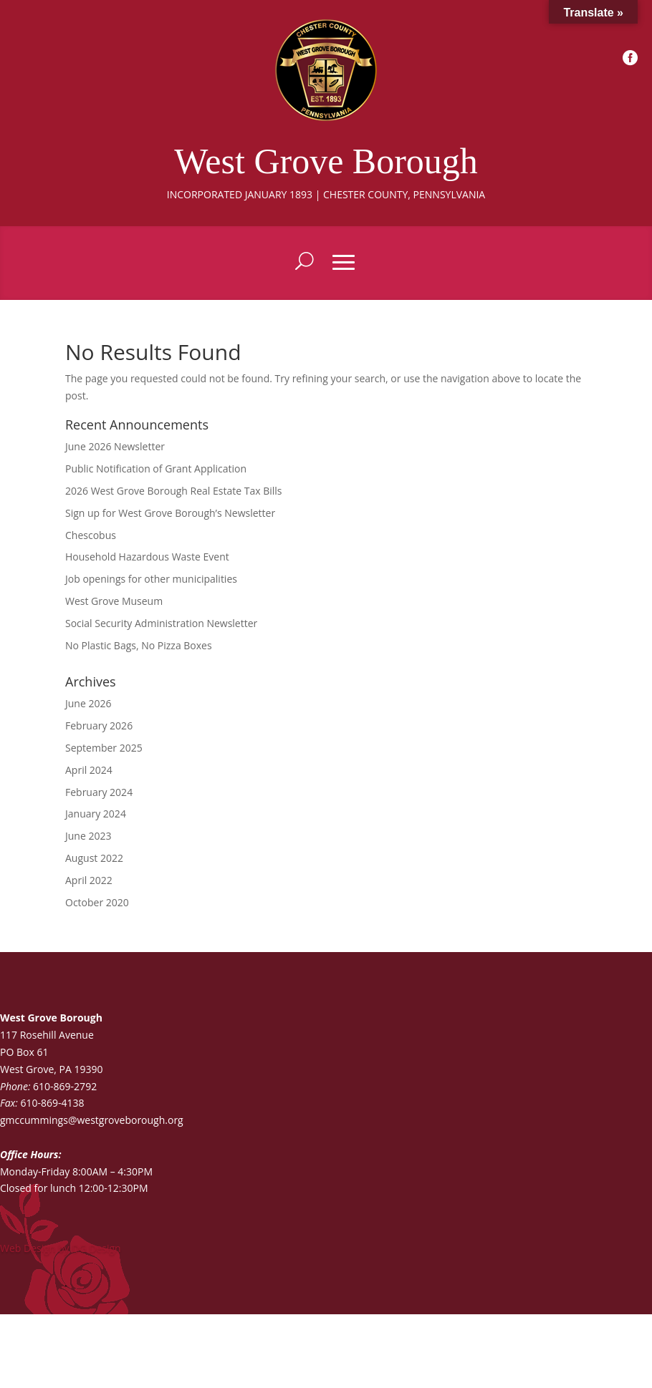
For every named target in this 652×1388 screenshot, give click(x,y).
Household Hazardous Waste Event (147, 556)
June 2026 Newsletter (115, 446)
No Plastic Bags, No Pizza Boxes (138, 645)
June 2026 (88, 703)
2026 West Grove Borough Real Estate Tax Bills (173, 491)
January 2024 (95, 813)
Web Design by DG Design (60, 1248)
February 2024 (99, 792)
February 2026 (99, 725)
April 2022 (88, 880)
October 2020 (97, 902)
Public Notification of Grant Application (155, 468)
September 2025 (104, 747)
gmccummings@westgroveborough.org (91, 1120)
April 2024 (88, 770)
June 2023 (88, 836)
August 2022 (94, 858)
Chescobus (90, 535)
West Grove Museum (114, 601)
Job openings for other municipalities (151, 579)
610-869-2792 (65, 1086)
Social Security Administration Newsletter (161, 623)
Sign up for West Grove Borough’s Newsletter (170, 513)
